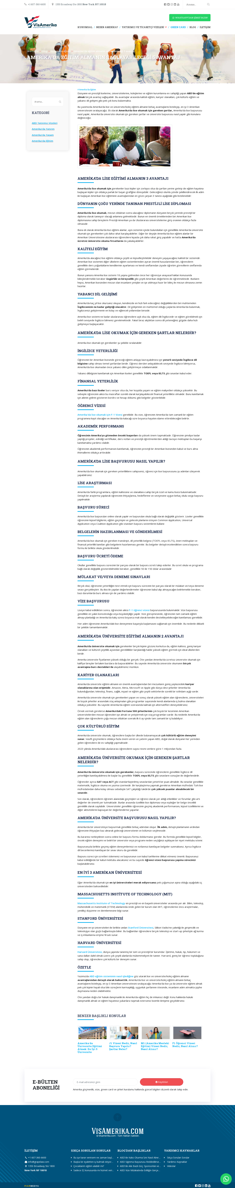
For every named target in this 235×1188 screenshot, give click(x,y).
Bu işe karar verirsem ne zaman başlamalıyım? (97, 1157)
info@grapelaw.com (36, 1161)
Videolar (171, 1166)
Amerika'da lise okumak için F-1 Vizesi (100, 414)
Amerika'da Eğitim (42, 140)
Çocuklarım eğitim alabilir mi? (88, 1166)
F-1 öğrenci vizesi (139, 610)
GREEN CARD (178, 27)
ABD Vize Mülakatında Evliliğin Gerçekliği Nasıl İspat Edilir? (150, 1170)
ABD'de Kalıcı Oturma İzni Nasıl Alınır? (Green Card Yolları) (150, 1157)
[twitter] (169, 4)
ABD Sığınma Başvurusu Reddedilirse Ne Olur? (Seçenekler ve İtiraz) (155, 1161)
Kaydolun (162, 1081)
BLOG (192, 27)
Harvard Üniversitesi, (90, 952)
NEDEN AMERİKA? (107, 27)
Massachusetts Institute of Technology (101, 903)
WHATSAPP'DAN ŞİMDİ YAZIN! (190, 17)
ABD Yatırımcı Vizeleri (44, 123)
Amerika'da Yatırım (43, 128)
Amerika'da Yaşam (43, 135)
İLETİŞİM (205, 27)
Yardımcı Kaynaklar (176, 1161)
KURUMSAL (85, 27)
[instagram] (172, 4)
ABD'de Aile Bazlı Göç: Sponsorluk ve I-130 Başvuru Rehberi (151, 1166)
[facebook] (165, 4)
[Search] (198, 4)
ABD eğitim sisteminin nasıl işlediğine (111, 976)
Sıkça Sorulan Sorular (177, 1157)
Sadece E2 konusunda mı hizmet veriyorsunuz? (98, 1170)
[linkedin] (175, 4)
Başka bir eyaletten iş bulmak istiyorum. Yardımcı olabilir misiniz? (107, 1161)
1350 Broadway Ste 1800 (78, 4)
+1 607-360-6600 (35, 4)
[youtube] (178, 4)
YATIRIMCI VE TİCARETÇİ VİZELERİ (142, 27)
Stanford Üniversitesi (140, 927)
